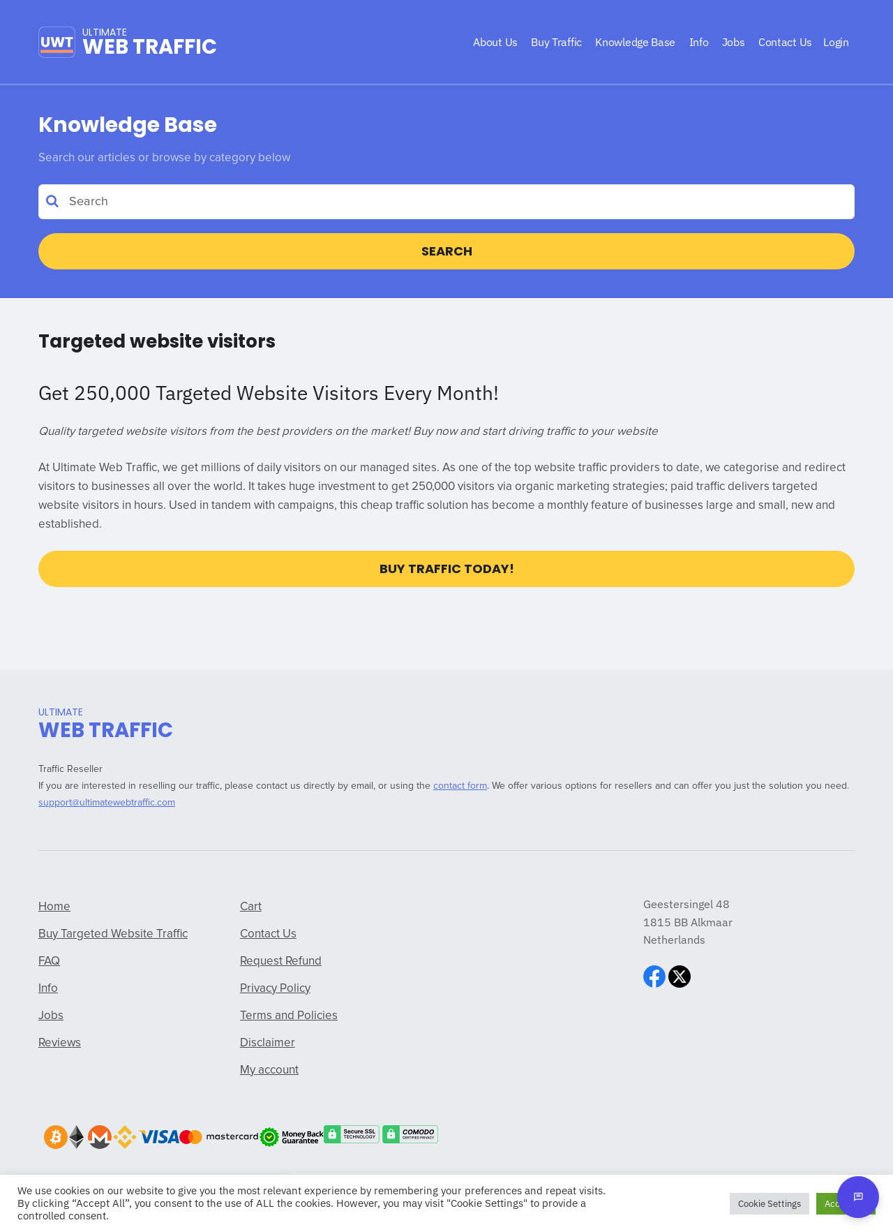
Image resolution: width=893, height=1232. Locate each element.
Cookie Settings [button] (769, 1204)
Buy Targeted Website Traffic (113, 934)
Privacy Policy (275, 989)
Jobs (50, 1016)
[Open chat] (858, 1197)
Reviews (59, 1043)
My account (269, 1070)
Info (48, 989)
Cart (251, 907)
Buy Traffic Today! (447, 568)
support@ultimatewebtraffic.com (106, 803)
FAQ (49, 961)
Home (54, 907)
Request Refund (281, 961)
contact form (460, 786)
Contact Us (268, 934)
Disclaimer (267, 1043)
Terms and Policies (289, 1016)
